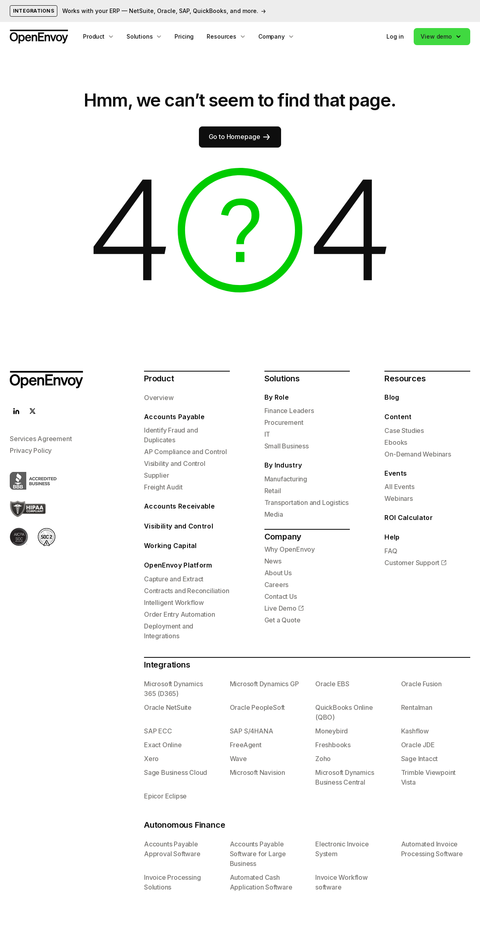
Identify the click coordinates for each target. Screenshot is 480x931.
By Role (276, 397)
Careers (276, 585)
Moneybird (331, 731)
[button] (442, 36)
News (272, 561)
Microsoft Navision (257, 772)
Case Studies (404, 430)
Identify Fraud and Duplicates (171, 435)
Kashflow (415, 731)
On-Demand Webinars (417, 454)
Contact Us (280, 596)
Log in (395, 36)
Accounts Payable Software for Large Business (258, 854)
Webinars (398, 498)
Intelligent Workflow (174, 602)
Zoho (323, 759)
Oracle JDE (418, 745)
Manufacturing (285, 479)
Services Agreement (41, 439)
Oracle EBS (332, 684)
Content (397, 417)
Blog (391, 397)
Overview (158, 398)
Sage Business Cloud (175, 772)
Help (391, 537)
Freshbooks (333, 745)
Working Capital (170, 546)
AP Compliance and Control (185, 452)
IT (267, 434)
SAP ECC (158, 731)
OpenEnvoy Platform (178, 565)
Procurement (283, 422)
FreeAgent (246, 745)
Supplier (156, 475)
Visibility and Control (174, 463)
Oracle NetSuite (168, 707)
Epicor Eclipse (165, 796)
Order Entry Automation (179, 614)
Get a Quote (282, 620)
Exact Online (163, 745)
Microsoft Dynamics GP (264, 684)
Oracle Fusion (421, 684)
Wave (238, 759)
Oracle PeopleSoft (257, 707)
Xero (151, 759)
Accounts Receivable (179, 506)
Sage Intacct (419, 759)
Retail (272, 491)
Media (273, 514)
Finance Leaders (289, 411)
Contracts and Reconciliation (186, 591)
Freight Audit (163, 487)
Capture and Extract (173, 579)
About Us (278, 573)
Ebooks (395, 442)
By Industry (283, 465)
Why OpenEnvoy (289, 549)
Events (395, 473)
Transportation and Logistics (306, 502)
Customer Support (411, 563)
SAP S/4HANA (251, 731)
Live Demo (280, 608)
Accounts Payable (174, 417)
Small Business (286, 446)
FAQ (390, 551)
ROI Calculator (408, 517)
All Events (399, 487)
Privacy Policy (31, 450)
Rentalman (416, 707)
